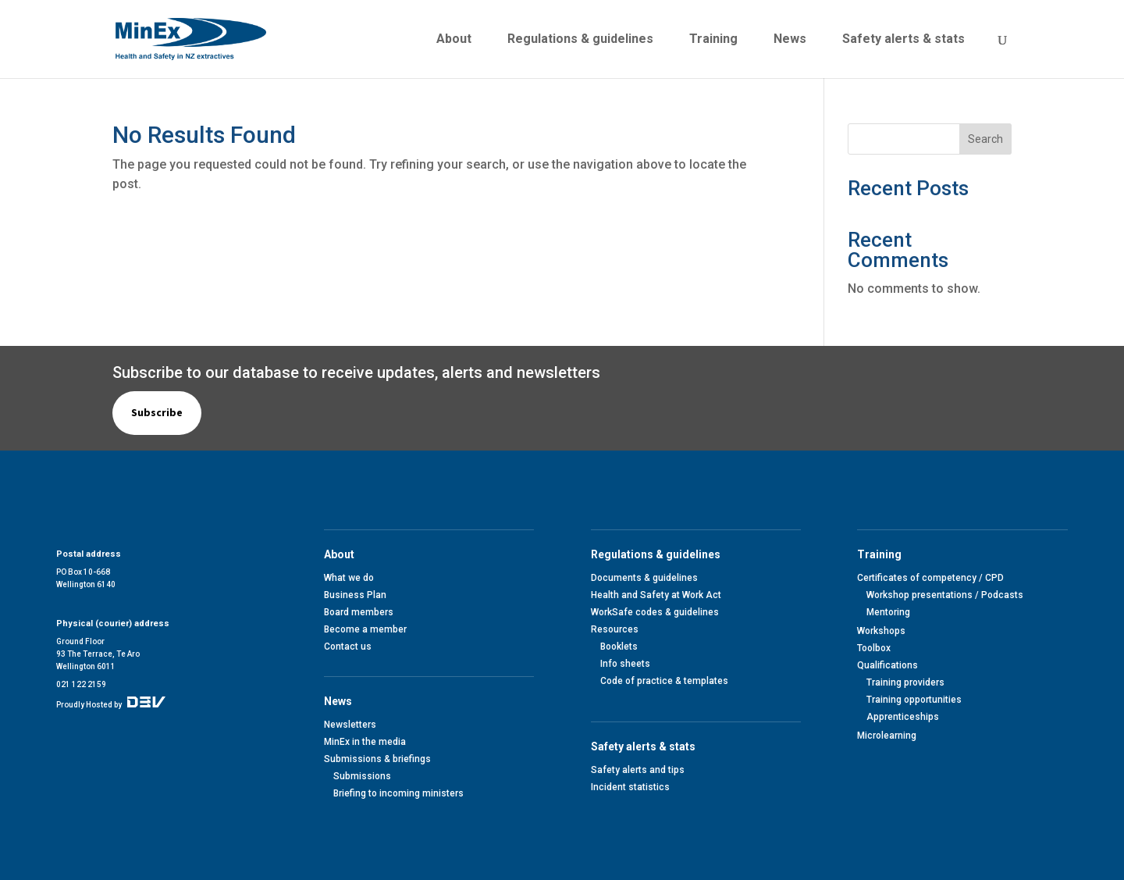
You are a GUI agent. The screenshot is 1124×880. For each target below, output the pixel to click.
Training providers (905, 682)
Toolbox (874, 648)
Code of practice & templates (664, 680)
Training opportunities (914, 699)
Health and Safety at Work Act (656, 595)
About (453, 40)
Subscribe (157, 412)
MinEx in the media (365, 741)
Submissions (362, 776)
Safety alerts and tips (638, 769)
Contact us (348, 646)
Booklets (619, 646)
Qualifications (887, 665)
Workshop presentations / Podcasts (944, 595)
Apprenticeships (902, 716)
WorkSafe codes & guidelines (655, 612)
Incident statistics (630, 787)
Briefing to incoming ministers (398, 793)
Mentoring (888, 612)
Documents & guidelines (644, 577)
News (790, 40)
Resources (614, 629)
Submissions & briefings (377, 759)
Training (713, 40)
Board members (358, 612)
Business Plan (355, 595)
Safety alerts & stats (903, 40)
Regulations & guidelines (580, 40)
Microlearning (886, 735)
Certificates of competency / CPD (930, 577)
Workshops (881, 630)
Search (985, 139)
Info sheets (625, 663)
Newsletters (350, 724)
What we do (349, 577)
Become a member (365, 629)
